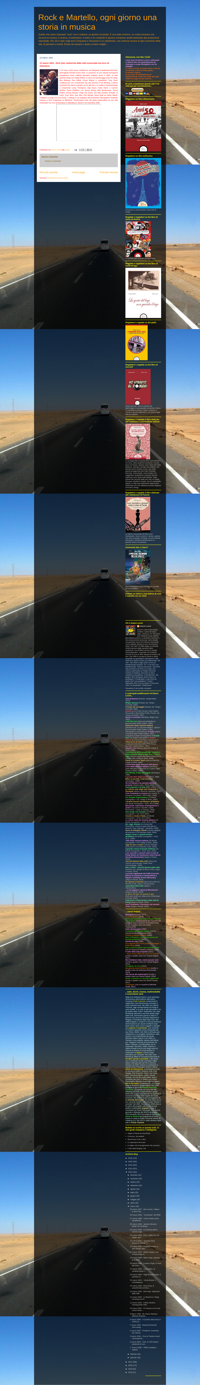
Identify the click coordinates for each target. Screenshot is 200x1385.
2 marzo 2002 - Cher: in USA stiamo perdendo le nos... (144, 1343)
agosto (133, 1189)
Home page (78, 172)
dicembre (134, 1175)
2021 (130, 1362)
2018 (130, 1372)
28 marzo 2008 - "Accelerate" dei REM (145, 1215)
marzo (133, 1206)
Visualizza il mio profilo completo (138, 688)
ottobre (133, 1182)
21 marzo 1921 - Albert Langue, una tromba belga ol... (144, 1253)
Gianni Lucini (145, 626)
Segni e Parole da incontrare (139, 1133)
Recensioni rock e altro (137, 1139)
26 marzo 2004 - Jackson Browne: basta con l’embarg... (143, 1225)
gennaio (133, 1357)
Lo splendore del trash (136, 1142)
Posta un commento (53, 161)
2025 (130, 1162)
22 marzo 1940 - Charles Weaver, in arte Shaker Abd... (144, 1247)
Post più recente (49, 172)
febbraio (133, 1354)
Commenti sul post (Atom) (58, 178)
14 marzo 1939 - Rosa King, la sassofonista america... (142, 1287)
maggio (133, 1199)
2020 (130, 1365)
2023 (130, 1169)
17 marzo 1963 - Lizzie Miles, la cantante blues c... (142, 1270)
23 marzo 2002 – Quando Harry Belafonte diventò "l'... (142, 1242)
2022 (130, 1172)
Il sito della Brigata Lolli (137, 1148)
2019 (130, 1369)
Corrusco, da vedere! (136, 1136)
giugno (133, 1196)
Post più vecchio (109, 172)
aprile (132, 1203)
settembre (134, 1185)
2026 (130, 1158)
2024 (130, 1165)
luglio (132, 1192)
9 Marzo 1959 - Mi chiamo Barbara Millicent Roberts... (143, 1315)
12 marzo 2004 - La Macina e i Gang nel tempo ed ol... (144, 1298)
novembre (134, 1179)
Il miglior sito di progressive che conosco (144, 1145)
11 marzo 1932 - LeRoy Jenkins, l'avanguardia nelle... (142, 1304)
